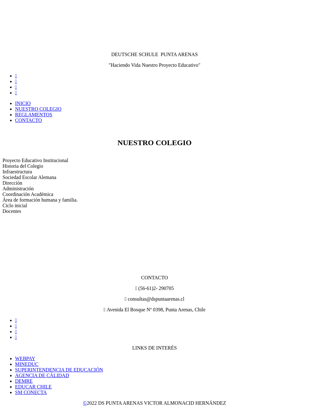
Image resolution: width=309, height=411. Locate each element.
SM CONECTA (31, 392)
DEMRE (24, 381)
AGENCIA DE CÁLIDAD (42, 375)
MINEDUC (27, 364)
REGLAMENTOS (33, 114)
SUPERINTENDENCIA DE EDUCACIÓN (59, 369)
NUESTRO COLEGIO (38, 109)
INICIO (23, 103)
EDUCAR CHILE (33, 386)
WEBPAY (25, 358)
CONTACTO (28, 120)
